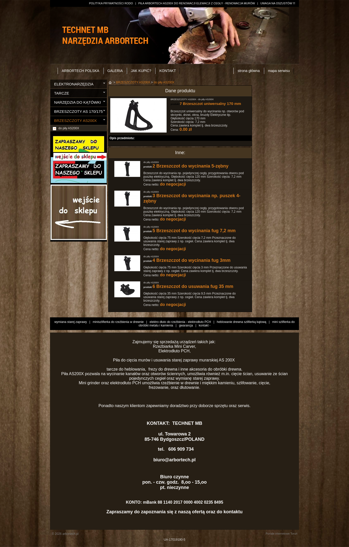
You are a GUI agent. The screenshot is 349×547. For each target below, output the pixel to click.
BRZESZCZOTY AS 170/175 (78, 111)
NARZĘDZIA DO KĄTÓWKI (77, 102)
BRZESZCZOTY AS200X (75, 120)
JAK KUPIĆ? (141, 71)
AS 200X (227, 360)
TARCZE (61, 93)
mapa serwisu (279, 71)
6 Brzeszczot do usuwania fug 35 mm (192, 286)
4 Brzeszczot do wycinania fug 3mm (191, 260)
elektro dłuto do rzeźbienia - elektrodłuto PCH (180, 322)
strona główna (248, 71)
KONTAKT (167, 71)
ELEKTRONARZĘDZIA (73, 84)
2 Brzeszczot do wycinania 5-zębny (190, 166)
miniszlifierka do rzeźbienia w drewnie (118, 322)
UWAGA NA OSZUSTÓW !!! (277, 3)
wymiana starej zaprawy (70, 322)
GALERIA (115, 71)
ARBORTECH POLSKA (80, 71)
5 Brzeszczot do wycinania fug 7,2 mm (193, 230)
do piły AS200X (68, 128)
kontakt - (205, 325)
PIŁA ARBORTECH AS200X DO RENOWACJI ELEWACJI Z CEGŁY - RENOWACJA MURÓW (196, 3)
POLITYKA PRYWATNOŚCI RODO (111, 3)
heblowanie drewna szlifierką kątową (241, 322)
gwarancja (186, 325)
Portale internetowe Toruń (281, 533)
